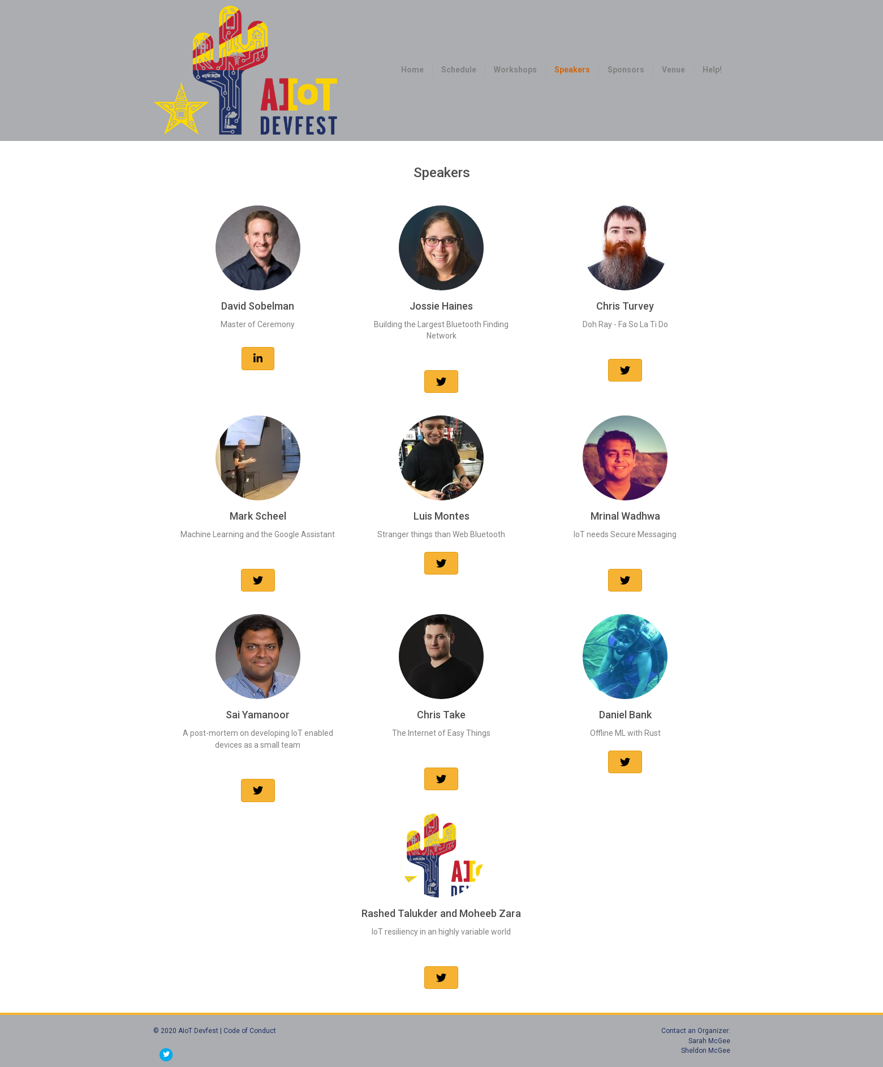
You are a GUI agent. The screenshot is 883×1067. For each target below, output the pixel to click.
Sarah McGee (709, 1041)
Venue (673, 69)
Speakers (572, 69)
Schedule (458, 69)
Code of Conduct (249, 1031)
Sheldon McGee (705, 1051)
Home (412, 69)
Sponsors (626, 69)
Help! (712, 69)
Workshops (515, 69)
